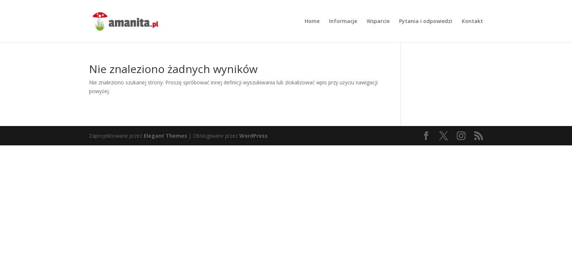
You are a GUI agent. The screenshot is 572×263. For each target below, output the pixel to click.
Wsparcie (378, 21)
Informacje (343, 21)
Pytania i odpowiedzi (425, 21)
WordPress (253, 135)
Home (312, 21)
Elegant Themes (165, 135)
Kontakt (472, 21)
